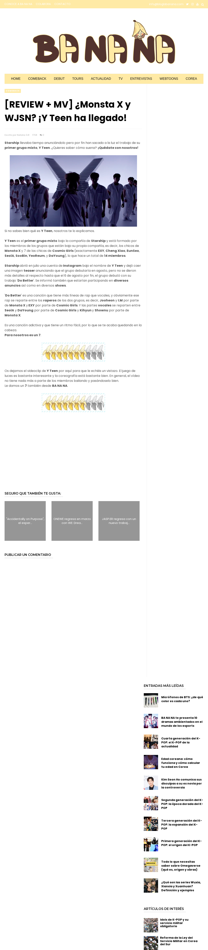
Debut (59, 78)
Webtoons (169, 78)
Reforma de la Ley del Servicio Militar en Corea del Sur (178, 941)
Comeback (37, 78)
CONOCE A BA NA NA (18, 4)
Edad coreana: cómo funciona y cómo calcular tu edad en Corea (180, 763)
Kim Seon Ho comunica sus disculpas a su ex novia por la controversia (181, 783)
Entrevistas (141, 78)
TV (120, 78)
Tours (77, 78)
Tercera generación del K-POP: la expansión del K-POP (181, 825)
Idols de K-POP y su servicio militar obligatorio (174, 923)
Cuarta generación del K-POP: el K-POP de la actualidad (180, 742)
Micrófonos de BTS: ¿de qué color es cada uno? (182, 699)
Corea (191, 78)
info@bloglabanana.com (166, 4)
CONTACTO (62, 4)
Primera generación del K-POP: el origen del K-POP (181, 843)
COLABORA (43, 4)
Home (15, 78)
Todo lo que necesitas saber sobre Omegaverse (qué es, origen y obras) (180, 866)
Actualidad (101, 78)
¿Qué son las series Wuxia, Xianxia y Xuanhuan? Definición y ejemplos (181, 886)
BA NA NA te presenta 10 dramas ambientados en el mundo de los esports (181, 722)
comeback (13, 90)
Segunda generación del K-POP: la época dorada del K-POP (182, 804)
